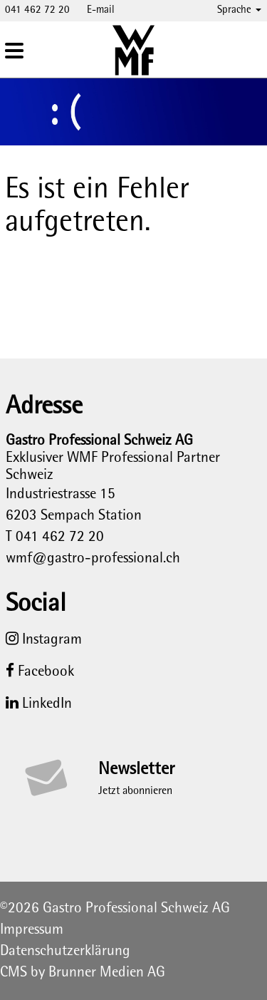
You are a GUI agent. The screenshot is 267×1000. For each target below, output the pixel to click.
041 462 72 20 (37, 10)
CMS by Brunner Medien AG (82, 973)
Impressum (31, 930)
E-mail (101, 10)
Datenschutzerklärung (65, 951)
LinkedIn (39, 704)
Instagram (44, 640)
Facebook (40, 672)
